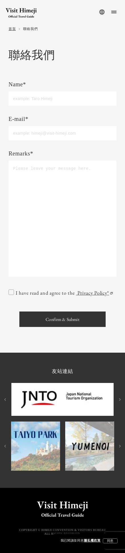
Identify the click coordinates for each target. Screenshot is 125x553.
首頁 (12, 29)
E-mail (18, 119)
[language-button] (102, 12)
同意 (110, 541)
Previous (5, 399)
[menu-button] (113, 12)
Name (17, 84)
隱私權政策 (92, 540)
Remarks (21, 154)
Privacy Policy (94, 293)
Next (119, 399)
